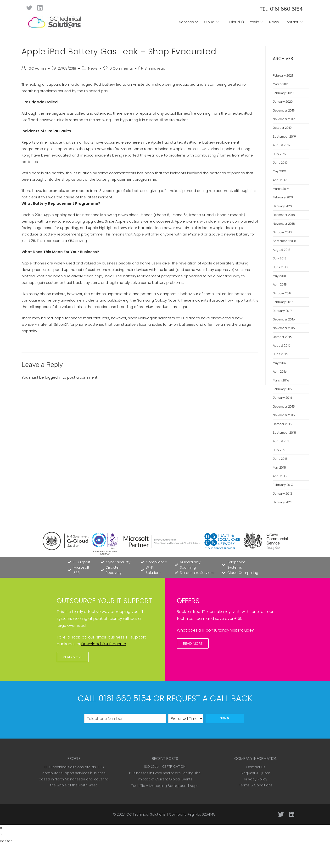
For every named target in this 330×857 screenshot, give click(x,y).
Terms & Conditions (256, 785)
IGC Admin (37, 68)
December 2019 (284, 110)
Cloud (212, 21)
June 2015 (280, 458)
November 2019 (284, 119)
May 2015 (279, 467)
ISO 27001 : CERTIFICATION (164, 766)
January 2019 (282, 206)
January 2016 (282, 397)
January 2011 (282, 502)
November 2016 (284, 328)
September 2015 (284, 432)
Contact (294, 21)
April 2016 (280, 371)
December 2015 (284, 406)
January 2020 (283, 101)
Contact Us (255, 767)
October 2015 (282, 424)
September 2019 (284, 136)
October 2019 (282, 127)
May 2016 (279, 363)
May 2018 (279, 276)
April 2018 (280, 284)
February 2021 (283, 75)
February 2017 (283, 302)
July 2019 (279, 154)
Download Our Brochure (103, 644)
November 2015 (284, 415)
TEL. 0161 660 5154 (281, 9)
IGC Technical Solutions (146, 814)
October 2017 (282, 293)
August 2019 (281, 145)
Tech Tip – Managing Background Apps (165, 785)
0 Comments (121, 68)
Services (189, 21)
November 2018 (284, 223)
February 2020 (283, 93)
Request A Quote (255, 773)
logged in (53, 377)
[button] (73, 657)
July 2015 (279, 450)
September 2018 (284, 241)
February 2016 (283, 389)
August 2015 (281, 441)
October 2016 (282, 337)
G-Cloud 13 (234, 21)
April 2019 (279, 180)
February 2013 (283, 485)
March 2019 (281, 188)
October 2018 (282, 232)
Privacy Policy (255, 779)
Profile (256, 21)
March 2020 (281, 84)
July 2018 (279, 258)
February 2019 (283, 197)
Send (224, 718)
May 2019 (279, 171)
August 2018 (282, 250)
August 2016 (282, 345)
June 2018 (280, 267)
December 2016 (284, 319)
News (274, 21)
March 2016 (281, 380)
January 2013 (282, 493)
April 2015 (279, 476)
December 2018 (284, 215)
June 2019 (280, 162)
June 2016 (280, 354)
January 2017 (282, 311)
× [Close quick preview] (1, 827)
